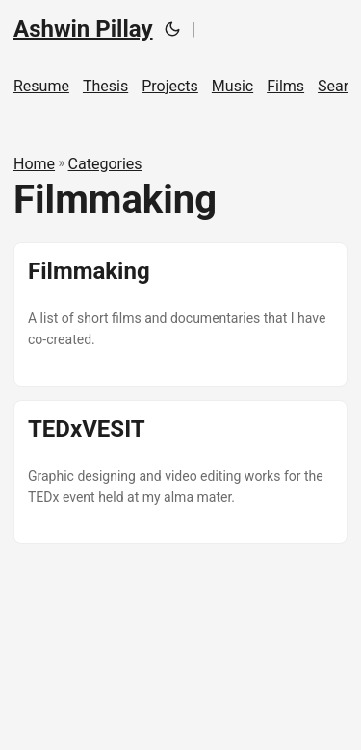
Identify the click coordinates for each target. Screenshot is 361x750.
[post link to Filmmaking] (180, 314)
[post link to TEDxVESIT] (180, 472)
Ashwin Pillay (83, 28)
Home (34, 164)
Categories (105, 164)
